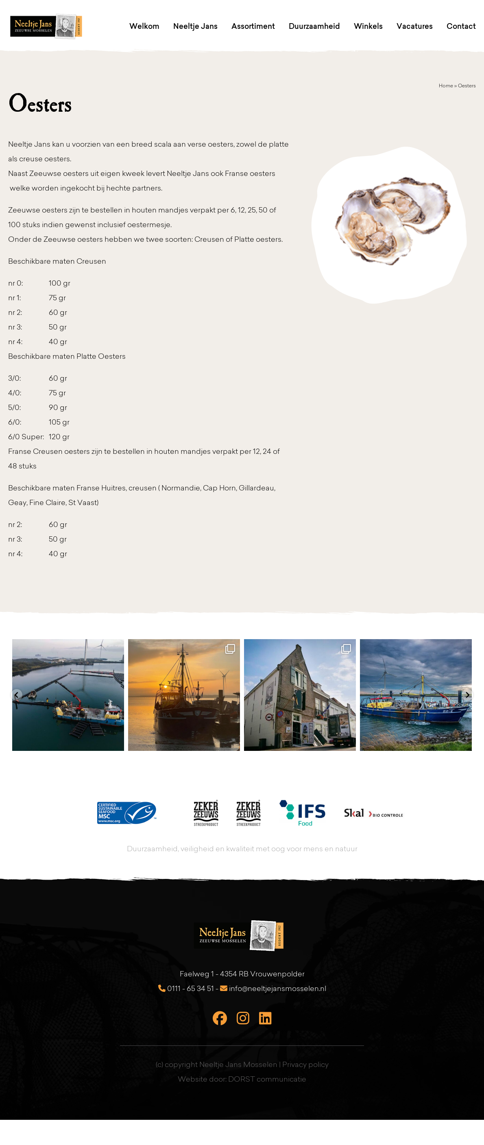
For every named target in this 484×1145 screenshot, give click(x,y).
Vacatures (415, 26)
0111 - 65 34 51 (186, 989)
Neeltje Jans (195, 26)
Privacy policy (305, 1065)
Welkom (144, 26)
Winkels (368, 26)
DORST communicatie (267, 1080)
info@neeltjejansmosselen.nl (273, 989)
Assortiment (253, 26)
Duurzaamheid (314, 26)
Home (446, 86)
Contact (461, 26)
